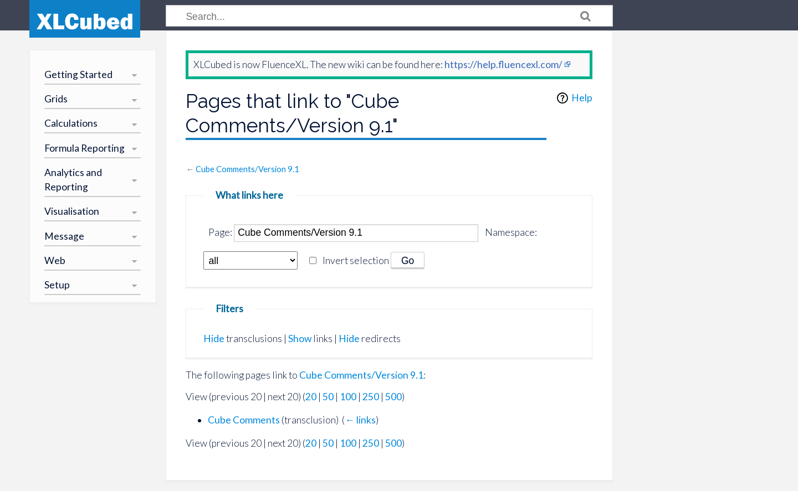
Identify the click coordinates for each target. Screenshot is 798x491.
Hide (213, 338)
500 (393, 396)
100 (348, 396)
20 (310, 396)
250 (370, 396)
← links (360, 420)
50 (328, 396)
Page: (220, 232)
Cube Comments (244, 420)
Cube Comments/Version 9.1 (247, 169)
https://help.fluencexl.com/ (503, 64)
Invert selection (356, 260)
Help (581, 98)
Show (299, 338)
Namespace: (511, 232)
